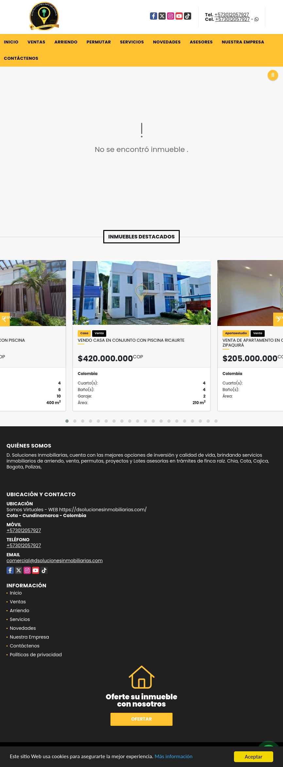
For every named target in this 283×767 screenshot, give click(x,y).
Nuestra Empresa (243, 42)
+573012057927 (231, 14)
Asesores (201, 42)
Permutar (99, 42)
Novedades (167, 42)
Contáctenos (21, 58)
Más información (174, 757)
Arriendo (65, 42)
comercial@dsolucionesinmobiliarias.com (55, 560)
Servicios (132, 42)
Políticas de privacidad (36, 654)
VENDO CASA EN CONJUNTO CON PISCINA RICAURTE (131, 340)
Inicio (11, 42)
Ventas (36, 42)
